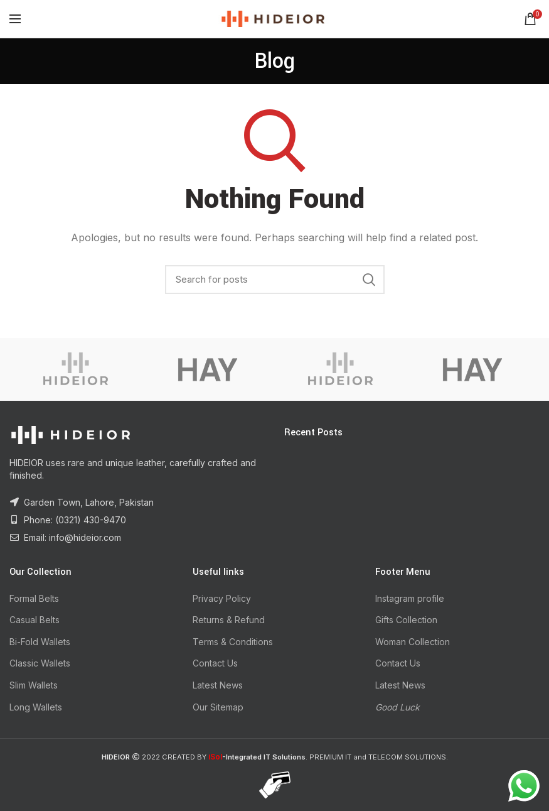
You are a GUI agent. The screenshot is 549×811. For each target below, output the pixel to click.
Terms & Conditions (233, 641)
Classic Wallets (39, 663)
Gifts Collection (406, 619)
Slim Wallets (33, 685)
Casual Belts (34, 619)
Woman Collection (412, 641)
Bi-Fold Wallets (39, 641)
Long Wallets (35, 707)
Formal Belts (34, 598)
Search (369, 279)
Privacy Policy (222, 598)
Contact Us (215, 663)
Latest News (218, 685)
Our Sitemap (218, 707)
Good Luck (397, 707)
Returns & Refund (229, 619)
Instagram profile (409, 598)
